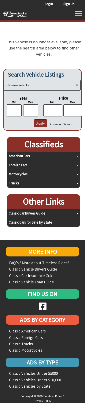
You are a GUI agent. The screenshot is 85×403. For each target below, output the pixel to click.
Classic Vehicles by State (30, 386)
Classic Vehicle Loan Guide (31, 281)
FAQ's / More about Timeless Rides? (39, 262)
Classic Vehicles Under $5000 (33, 373)
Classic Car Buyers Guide (27, 213)
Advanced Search (61, 124)
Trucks (14, 183)
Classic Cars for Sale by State (30, 222)
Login (49, 4)
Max (30, 102)
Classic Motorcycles (25, 350)
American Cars (19, 156)
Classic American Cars (27, 331)
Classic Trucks (21, 343)
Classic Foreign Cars (26, 337)
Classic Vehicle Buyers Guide (33, 269)
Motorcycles (18, 174)
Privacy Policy (42, 401)
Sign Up (68, 4)
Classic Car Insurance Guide (32, 275)
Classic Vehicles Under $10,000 (35, 379)
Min (14, 102)
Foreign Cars (18, 165)
